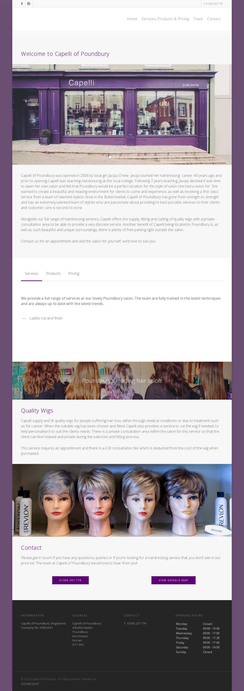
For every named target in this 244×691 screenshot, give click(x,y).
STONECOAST (30, 684)
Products (53, 273)
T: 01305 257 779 (213, 3)
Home (132, 18)
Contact (214, 18)
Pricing (73, 273)
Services (31, 273)
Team (198, 18)
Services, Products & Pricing (165, 18)
